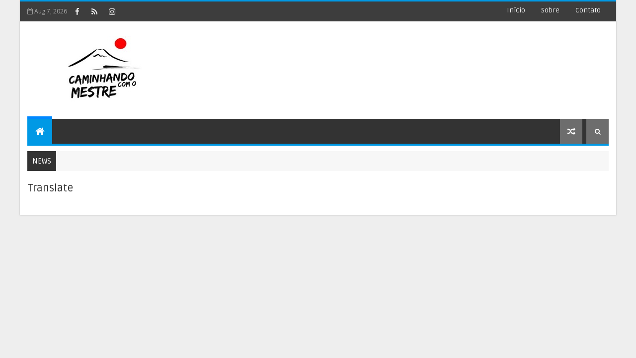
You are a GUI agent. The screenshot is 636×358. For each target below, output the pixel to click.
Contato (588, 10)
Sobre (550, 10)
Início (516, 10)
